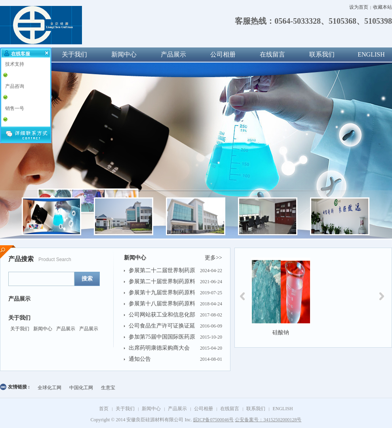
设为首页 (358, 7)
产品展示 (173, 54)
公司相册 (223, 54)
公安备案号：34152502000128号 (268, 419)
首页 (103, 408)
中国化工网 (81, 387)
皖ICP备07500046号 (213, 419)
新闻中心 (124, 54)
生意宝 (108, 387)
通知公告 (140, 359)
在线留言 (272, 54)
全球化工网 (49, 387)
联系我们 (322, 54)
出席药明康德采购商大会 (159, 348)
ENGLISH (282, 408)
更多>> (213, 258)
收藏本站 (382, 7)
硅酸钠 (280, 332)
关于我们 (74, 54)
